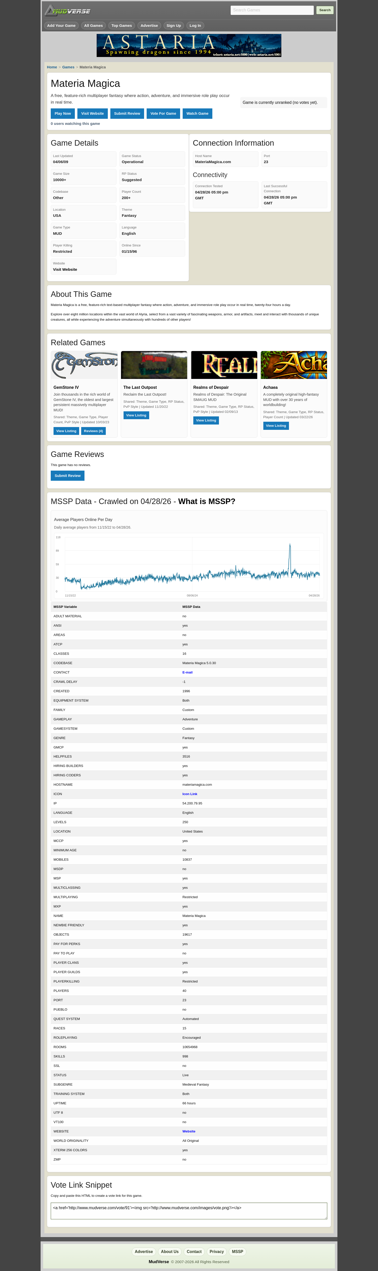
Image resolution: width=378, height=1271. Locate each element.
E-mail (187, 672)
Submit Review (127, 113)
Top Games (121, 25)
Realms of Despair (211, 387)
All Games (93, 25)
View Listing (66, 431)
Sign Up (174, 25)
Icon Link (189, 794)
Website (188, 1131)
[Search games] (272, 10)
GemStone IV (66, 387)
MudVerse (159, 1261)
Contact (194, 1251)
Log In (195, 25)
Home (52, 67)
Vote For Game (163, 113)
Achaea (270, 387)
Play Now (63, 113)
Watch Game (197, 113)
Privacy (217, 1251)
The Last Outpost (140, 387)
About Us (170, 1251)
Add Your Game (61, 25)
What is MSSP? (207, 501)
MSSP (237, 1251)
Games (68, 67)
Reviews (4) (93, 431)
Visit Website (92, 113)
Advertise (149, 25)
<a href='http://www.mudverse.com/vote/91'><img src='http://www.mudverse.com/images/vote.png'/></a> (189, 1211)
